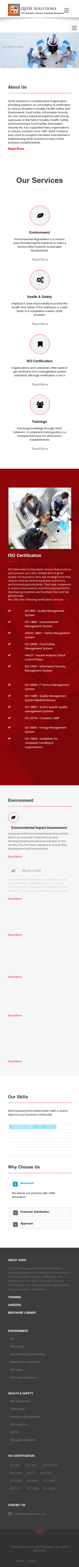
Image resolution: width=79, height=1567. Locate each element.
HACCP (31, 1473)
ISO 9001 (15, 1465)
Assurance (27, 1183)
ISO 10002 (33, 1488)
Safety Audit (17, 1409)
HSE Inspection (19, 1424)
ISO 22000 (16, 1473)
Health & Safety (39, 297)
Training (14, 1297)
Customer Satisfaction (34, 1212)
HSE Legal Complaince (23, 1440)
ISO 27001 (46, 1473)
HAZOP (14, 1432)
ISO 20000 (16, 1481)
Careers (14, 1305)
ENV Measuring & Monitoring (27, 1354)
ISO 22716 (16, 1488)
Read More (40, 259)
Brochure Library (22, 1313)
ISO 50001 (50, 1488)
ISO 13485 (50, 1481)
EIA (12, 1339)
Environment (39, 233)
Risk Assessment (20, 1401)
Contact (31, 1561)
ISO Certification (40, 361)
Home (20, 1561)
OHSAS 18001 (50, 1465)
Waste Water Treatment (24, 1362)
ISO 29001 (33, 1481)
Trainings (39, 422)
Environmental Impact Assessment (39, 828)
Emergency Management (25, 1416)
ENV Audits (16, 1370)
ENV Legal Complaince (23, 1377)
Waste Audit (17, 1346)
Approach (26, 1224)
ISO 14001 (31, 1465)
